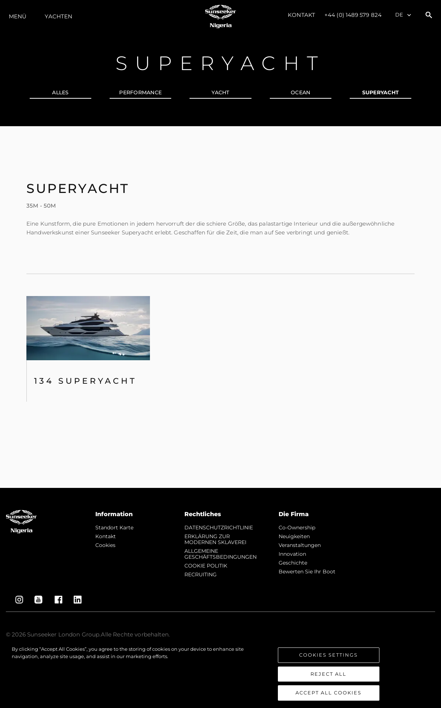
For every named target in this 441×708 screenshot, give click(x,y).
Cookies (105, 545)
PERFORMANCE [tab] (140, 92)
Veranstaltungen (300, 545)
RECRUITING (200, 574)
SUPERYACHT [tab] (380, 92)
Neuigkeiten (294, 536)
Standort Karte (114, 527)
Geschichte (293, 562)
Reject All (328, 674)
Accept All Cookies (328, 693)
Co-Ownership (297, 527)
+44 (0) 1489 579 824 (353, 14)
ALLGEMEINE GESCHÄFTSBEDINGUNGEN (220, 554)
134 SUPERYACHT (85, 381)
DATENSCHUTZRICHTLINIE (218, 527)
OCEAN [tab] (300, 92)
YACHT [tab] (220, 92)
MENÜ (17, 16)
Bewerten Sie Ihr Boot (307, 571)
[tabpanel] (220, 307)
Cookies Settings (328, 655)
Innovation (292, 554)
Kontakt (301, 14)
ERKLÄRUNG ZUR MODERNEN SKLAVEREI (215, 539)
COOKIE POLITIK (205, 565)
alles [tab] (60, 92)
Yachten (58, 16)
